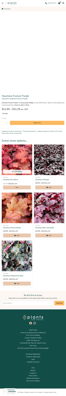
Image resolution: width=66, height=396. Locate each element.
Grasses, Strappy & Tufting (33, 338)
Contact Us (33, 373)
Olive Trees (33, 346)
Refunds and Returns (33, 378)
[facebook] (31, 323)
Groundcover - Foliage (35, 131)
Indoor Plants (33, 330)
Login (33, 359)
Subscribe (59, 303)
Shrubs (12, 133)
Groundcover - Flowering (21, 131)
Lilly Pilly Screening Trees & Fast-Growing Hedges (33, 348)
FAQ (33, 368)
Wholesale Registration (33, 354)
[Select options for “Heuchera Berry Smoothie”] (49, 235)
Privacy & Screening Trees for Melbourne (33, 333)
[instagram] (35, 323)
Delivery (33, 370)
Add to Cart (37, 123)
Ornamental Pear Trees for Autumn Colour (33, 343)
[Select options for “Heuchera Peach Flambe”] (17, 235)
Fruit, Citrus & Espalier (33, 335)
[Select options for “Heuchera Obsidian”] (49, 187)
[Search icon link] (63, 3)
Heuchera (7, 9)
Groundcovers (46, 131)
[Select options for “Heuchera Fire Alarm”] (17, 187)
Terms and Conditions (33, 381)
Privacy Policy (33, 376)
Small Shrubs (18, 133)
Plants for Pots (54, 131)
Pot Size (5, 114)
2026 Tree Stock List (33, 340)
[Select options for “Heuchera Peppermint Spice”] (17, 284)
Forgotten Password (33, 362)
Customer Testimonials (33, 357)
